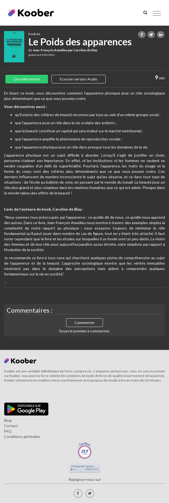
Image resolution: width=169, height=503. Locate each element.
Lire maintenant (26, 79)
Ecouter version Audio (78, 79)
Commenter (84, 322)
